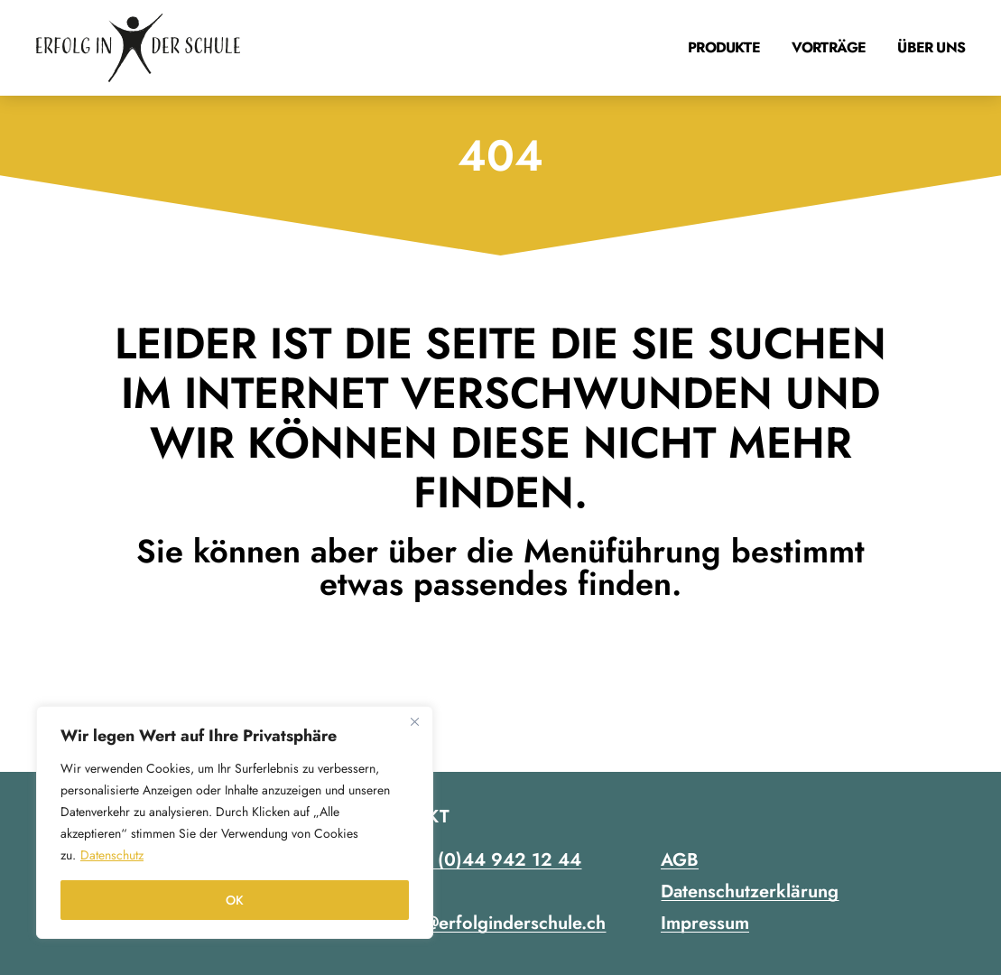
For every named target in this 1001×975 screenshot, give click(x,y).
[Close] (414, 721)
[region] (234, 822)
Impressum (705, 923)
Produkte (724, 47)
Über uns (931, 47)
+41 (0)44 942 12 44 (490, 860)
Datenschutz (112, 855)
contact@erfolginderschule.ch (486, 923)
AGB (680, 860)
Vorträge (829, 47)
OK (235, 900)
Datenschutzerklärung (750, 891)
